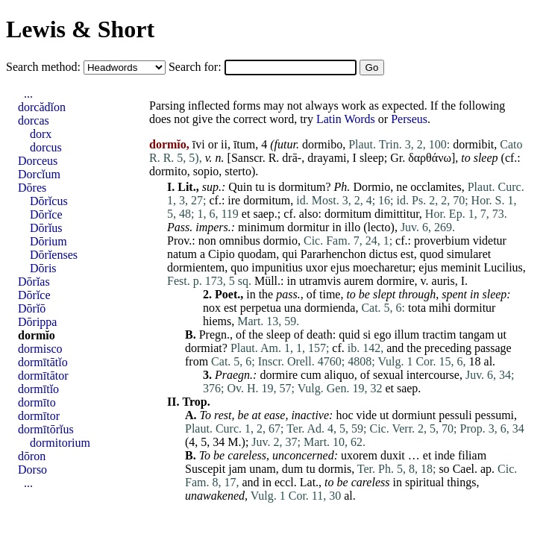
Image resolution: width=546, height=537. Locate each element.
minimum (261, 227)
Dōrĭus (46, 228)
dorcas (33, 120)
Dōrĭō (32, 308)
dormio (280, 240)
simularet (469, 254)
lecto (378, 227)
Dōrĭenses (54, 254)
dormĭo (36, 335)
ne (401, 186)
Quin (240, 186)
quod (432, 254)
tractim (439, 334)
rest (222, 415)
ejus (340, 267)
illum (406, 334)
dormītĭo (38, 389)
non (207, 240)
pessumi (494, 415)
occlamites (435, 186)
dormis (334, 468)
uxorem (359, 455)
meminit (460, 267)
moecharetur (382, 267)
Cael (463, 468)
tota (417, 307)
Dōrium (48, 241)
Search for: (197, 66)
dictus (383, 254)
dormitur (308, 227)
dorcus (46, 147)
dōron (32, 456)
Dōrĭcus (49, 201)
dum (292, 468)
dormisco (40, 348)
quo (239, 267)
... (28, 93)
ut (502, 334)
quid (349, 334)
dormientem (196, 267)
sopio (206, 171)
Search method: (45, 66)
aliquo (339, 374)
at (256, 415)
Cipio (221, 254)
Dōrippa (37, 321)
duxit (392, 455)
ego (382, 334)
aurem (359, 280)
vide (366, 415)
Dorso (32, 469)
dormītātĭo (43, 362)
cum (311, 374)
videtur (489, 240)
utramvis (320, 280)
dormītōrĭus (46, 429)
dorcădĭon (42, 107)
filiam (472, 455)
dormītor (39, 415)
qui (289, 254)
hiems (217, 321)
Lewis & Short (80, 29)
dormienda (329, 307)
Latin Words (345, 119)
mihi (440, 307)
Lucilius (502, 267)
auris (443, 280)
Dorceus (37, 160)
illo (352, 227)
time (329, 294)
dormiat (203, 348)
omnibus (239, 240)
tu (259, 186)
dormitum (301, 186)
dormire (396, 280)
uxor (316, 267)
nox (212, 307)
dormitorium (60, 442)
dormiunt (414, 415)
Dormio (371, 186)
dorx (40, 134)
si (367, 334)
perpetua (260, 307)
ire (234, 200)
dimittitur (396, 213)
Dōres (32, 187)
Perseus (409, 119)
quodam (257, 254)
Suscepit (205, 468)
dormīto (37, 402)
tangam (477, 334)
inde (444, 455)
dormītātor (43, 375)
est (407, 254)
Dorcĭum (39, 174)
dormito (168, 171)
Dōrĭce (46, 214)
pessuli (455, 415)
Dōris (43, 268)
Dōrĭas (34, 281)
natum (182, 254)
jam (237, 468)
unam (262, 468)
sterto (238, 171)
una (292, 307)
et (246, 213)
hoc (344, 415)
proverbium (442, 240)
